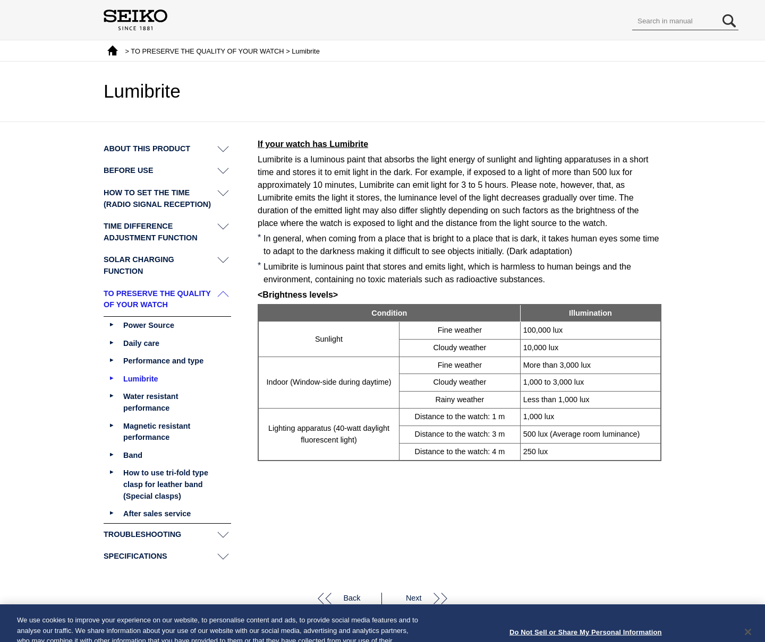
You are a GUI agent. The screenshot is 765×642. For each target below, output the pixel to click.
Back (351, 598)
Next (414, 598)
